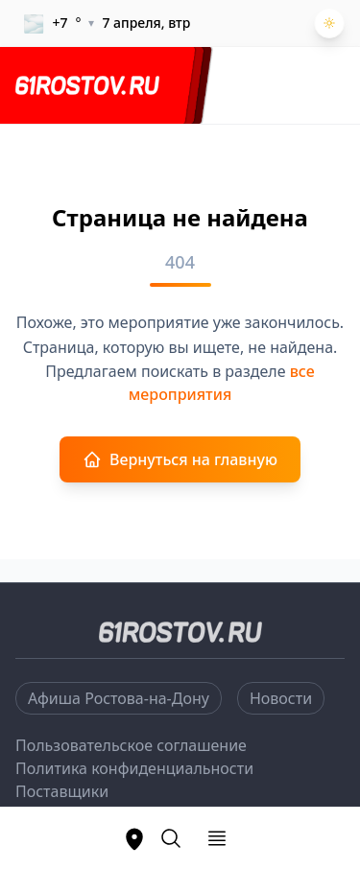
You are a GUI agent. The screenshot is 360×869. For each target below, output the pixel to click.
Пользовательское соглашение (131, 745)
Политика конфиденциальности (134, 768)
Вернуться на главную (180, 459)
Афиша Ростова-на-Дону (118, 698)
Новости (281, 698)
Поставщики (61, 791)
